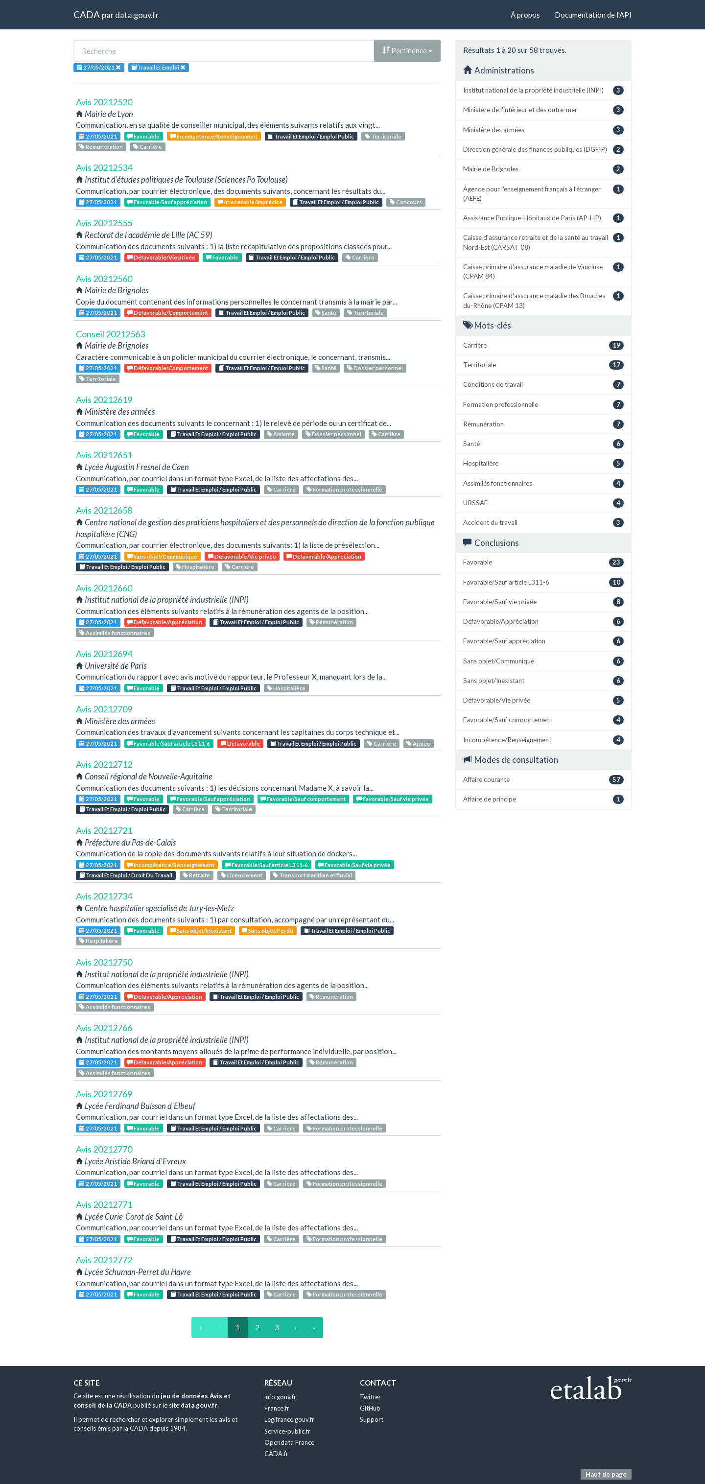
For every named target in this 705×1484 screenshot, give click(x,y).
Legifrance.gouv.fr (289, 1419)
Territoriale (383, 136)
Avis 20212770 (104, 1149)
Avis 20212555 (104, 222)
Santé (325, 312)
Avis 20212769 (104, 1093)
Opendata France (289, 1442)
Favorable (143, 136)
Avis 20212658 (104, 510)
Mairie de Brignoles (543, 169)
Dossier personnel (375, 368)
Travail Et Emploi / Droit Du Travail (125, 875)
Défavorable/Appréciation (323, 556)
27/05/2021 (98, 136)
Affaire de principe (543, 799)
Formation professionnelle (344, 489)
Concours (406, 202)
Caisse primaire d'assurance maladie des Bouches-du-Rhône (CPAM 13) (543, 300)
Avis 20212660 (104, 588)
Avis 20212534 (104, 167)
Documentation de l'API (593, 14)
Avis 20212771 (104, 1204)
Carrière (147, 146)
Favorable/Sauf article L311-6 (168, 743)
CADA (86, 14)
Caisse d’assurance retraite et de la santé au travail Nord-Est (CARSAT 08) (543, 242)
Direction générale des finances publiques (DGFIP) (543, 149)
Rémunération (101, 146)
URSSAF (543, 503)
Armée (418, 743)
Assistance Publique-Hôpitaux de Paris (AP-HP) (543, 218)
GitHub (370, 1408)
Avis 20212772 (104, 1259)
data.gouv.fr (137, 15)
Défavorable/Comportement (167, 312)
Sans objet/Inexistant (201, 930)
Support (371, 1419)
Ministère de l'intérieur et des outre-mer (543, 110)
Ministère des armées (543, 130)
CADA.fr (276, 1454)
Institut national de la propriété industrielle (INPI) (543, 90)
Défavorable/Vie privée (161, 257)
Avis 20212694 (104, 653)
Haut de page (606, 1474)
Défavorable (240, 743)
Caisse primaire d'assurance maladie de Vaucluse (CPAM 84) (543, 271)
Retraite (196, 875)
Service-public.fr (287, 1431)
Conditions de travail (543, 384)
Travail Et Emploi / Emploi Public (311, 136)
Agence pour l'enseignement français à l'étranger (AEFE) (543, 193)
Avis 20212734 (104, 896)
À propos (525, 14)
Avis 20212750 (104, 962)
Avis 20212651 (104, 454)
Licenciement (241, 875)
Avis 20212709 (104, 709)
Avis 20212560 (104, 278)
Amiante (281, 434)
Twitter (370, 1397)
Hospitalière (195, 567)
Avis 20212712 (104, 764)
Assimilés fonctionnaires (114, 633)
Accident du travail (543, 522)
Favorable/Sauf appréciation (167, 202)
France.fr (276, 1408)
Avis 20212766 (104, 1027)
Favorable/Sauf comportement (303, 799)
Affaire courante (543, 779)
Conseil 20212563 (110, 334)
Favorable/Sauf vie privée (392, 799)
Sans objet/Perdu (267, 930)
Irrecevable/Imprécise (250, 202)
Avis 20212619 (104, 399)
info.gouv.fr (280, 1397)
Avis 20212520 (104, 101)
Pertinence (407, 50)
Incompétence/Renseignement (214, 136)
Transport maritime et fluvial (312, 875)
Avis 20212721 (104, 830)
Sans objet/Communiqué (162, 556)
